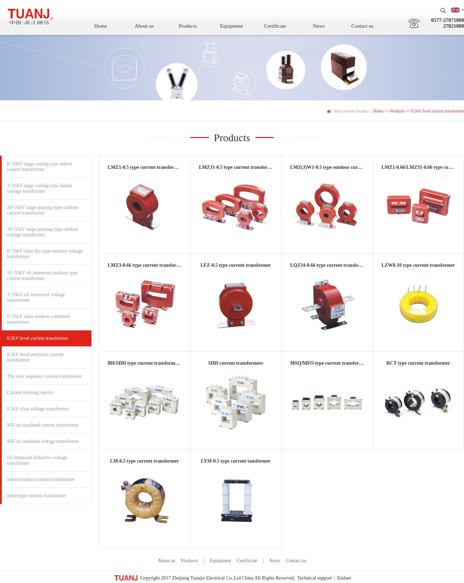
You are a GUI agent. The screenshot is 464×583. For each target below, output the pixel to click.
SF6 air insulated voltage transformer (43, 441)
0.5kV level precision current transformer (35, 357)
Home (100, 26)
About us (144, 26)
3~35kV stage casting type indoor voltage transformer (39, 188)
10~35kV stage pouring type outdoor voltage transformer (42, 232)
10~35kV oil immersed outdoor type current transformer (42, 275)
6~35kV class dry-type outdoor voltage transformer (45, 253)
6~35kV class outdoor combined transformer (38, 319)
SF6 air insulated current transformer (43, 425)
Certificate (275, 26)
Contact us (362, 26)
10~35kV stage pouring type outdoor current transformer (42, 210)
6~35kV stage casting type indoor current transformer (39, 166)
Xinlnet (344, 578)
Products (188, 26)
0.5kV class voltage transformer (38, 408)
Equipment (231, 26)
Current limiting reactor (30, 392)
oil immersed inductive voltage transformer (37, 460)
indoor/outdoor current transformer (41, 479)
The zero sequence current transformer (44, 376)
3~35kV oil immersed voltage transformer (36, 297)
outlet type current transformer (36, 495)
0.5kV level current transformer (37, 338)
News (318, 26)
